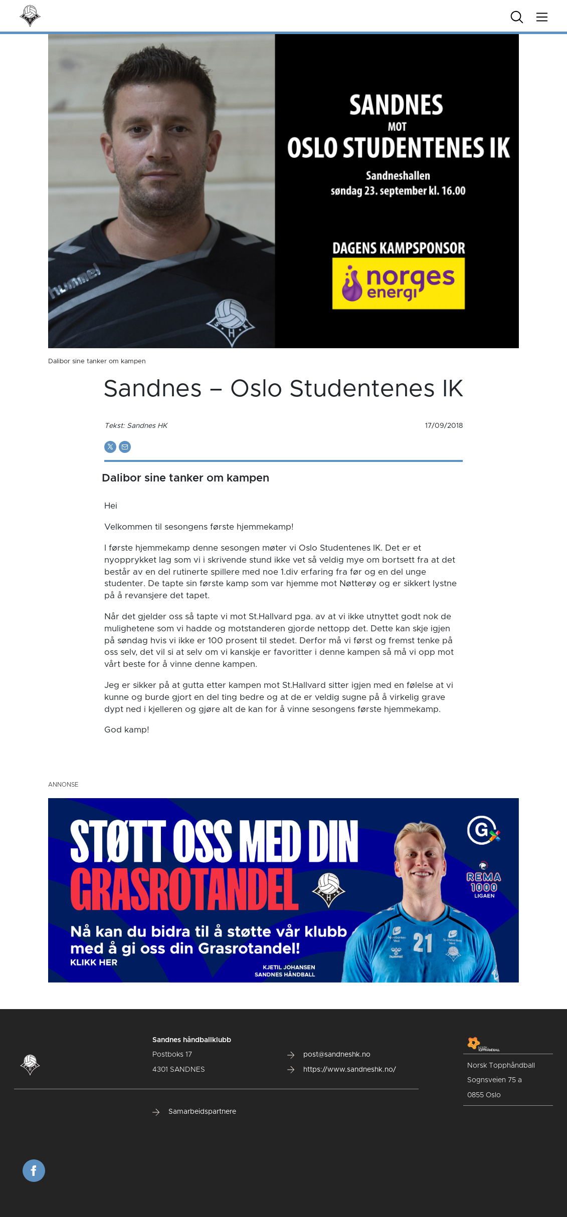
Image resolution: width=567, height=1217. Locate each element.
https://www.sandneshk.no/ (341, 1069)
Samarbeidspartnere (194, 1111)
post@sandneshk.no (328, 1054)
